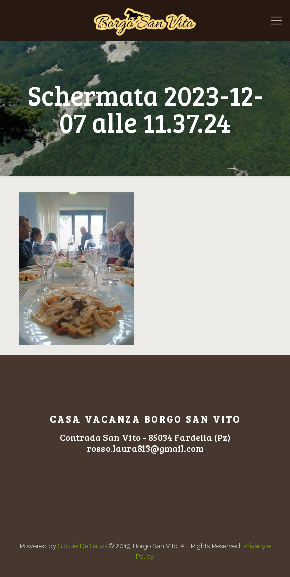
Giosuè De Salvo (82, 546)
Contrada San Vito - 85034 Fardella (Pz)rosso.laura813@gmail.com (145, 442)
